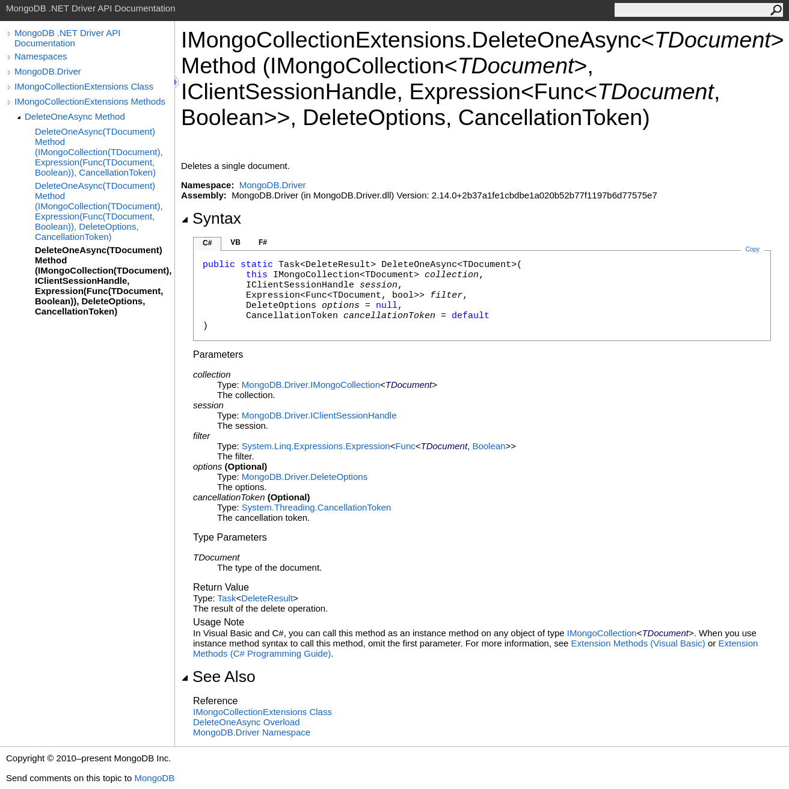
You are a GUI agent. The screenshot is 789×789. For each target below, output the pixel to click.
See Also (218, 677)
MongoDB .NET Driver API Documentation (67, 38)
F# (263, 242)
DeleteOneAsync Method (75, 116)
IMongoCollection (602, 633)
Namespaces (40, 56)
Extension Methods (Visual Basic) (638, 643)
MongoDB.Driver (47, 71)
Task (227, 598)
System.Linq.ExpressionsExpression (316, 446)
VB (235, 242)
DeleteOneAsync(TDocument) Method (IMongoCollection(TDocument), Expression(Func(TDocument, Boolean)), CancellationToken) (99, 151)
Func (405, 446)
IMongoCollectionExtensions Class (83, 86)
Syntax (211, 218)
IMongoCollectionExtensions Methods (89, 101)
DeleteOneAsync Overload (246, 722)
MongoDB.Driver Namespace (251, 732)
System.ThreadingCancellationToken (316, 507)
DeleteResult (267, 598)
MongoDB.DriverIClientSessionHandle (319, 415)
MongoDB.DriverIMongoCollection (311, 384)
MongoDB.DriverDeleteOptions (304, 476)
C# (207, 243)
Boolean (488, 446)
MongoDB (154, 778)
